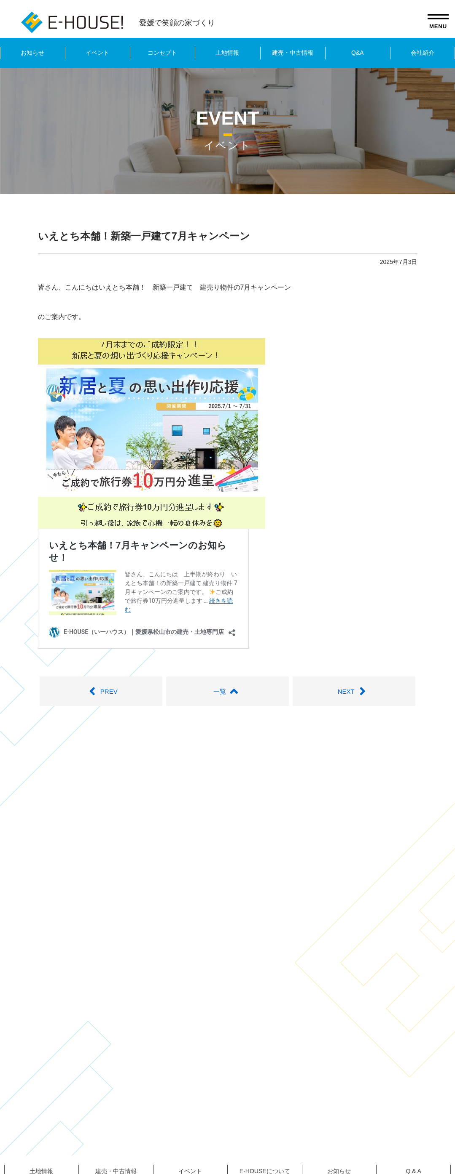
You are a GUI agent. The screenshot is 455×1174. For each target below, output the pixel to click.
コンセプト (162, 52)
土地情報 (227, 52)
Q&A (357, 52)
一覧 (227, 691)
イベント (97, 52)
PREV (100, 691)
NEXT (354, 691)
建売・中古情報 (292, 52)
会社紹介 (422, 52)
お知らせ (32, 52)
